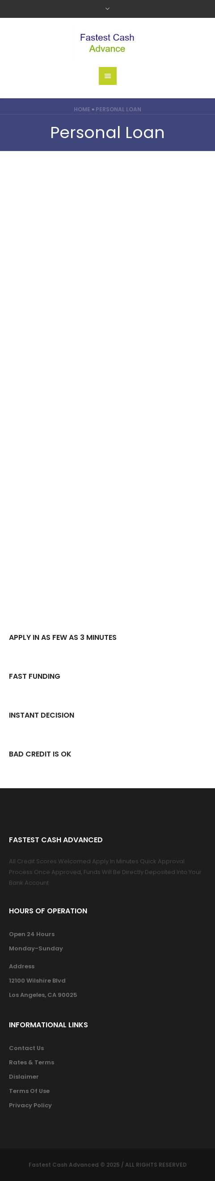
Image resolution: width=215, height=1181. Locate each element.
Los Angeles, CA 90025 (43, 995)
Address (21, 966)
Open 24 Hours (32, 934)
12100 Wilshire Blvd (37, 980)
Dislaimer (24, 1076)
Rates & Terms (31, 1062)
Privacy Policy (30, 1105)
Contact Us (26, 1048)
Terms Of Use (29, 1091)
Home (82, 109)
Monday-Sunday (36, 948)
